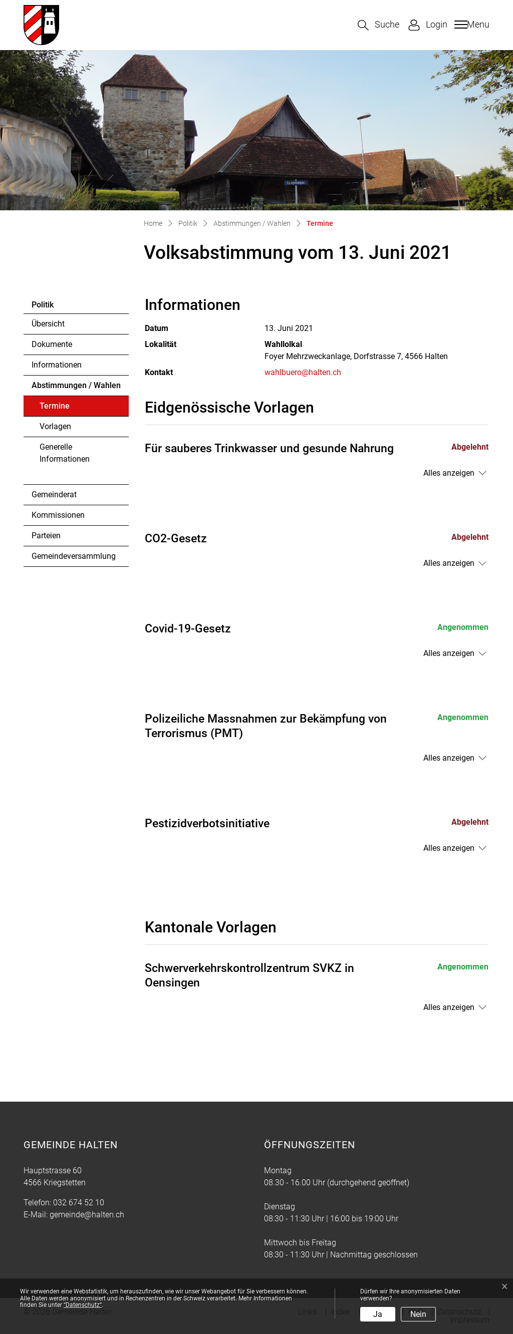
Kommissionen (58, 515)
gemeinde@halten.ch (87, 1214)
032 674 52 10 (78, 1202)
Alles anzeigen (448, 473)
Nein (418, 1314)
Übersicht (48, 323)
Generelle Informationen (65, 453)
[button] (378, 25)
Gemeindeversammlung (74, 556)
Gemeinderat (54, 494)
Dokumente (52, 344)
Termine (67, 408)
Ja (377, 1314)
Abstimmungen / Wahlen (76, 385)
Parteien (46, 535)
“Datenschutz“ (83, 1304)
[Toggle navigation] (470, 25)
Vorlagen (55, 426)
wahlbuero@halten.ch (303, 372)
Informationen (57, 365)
